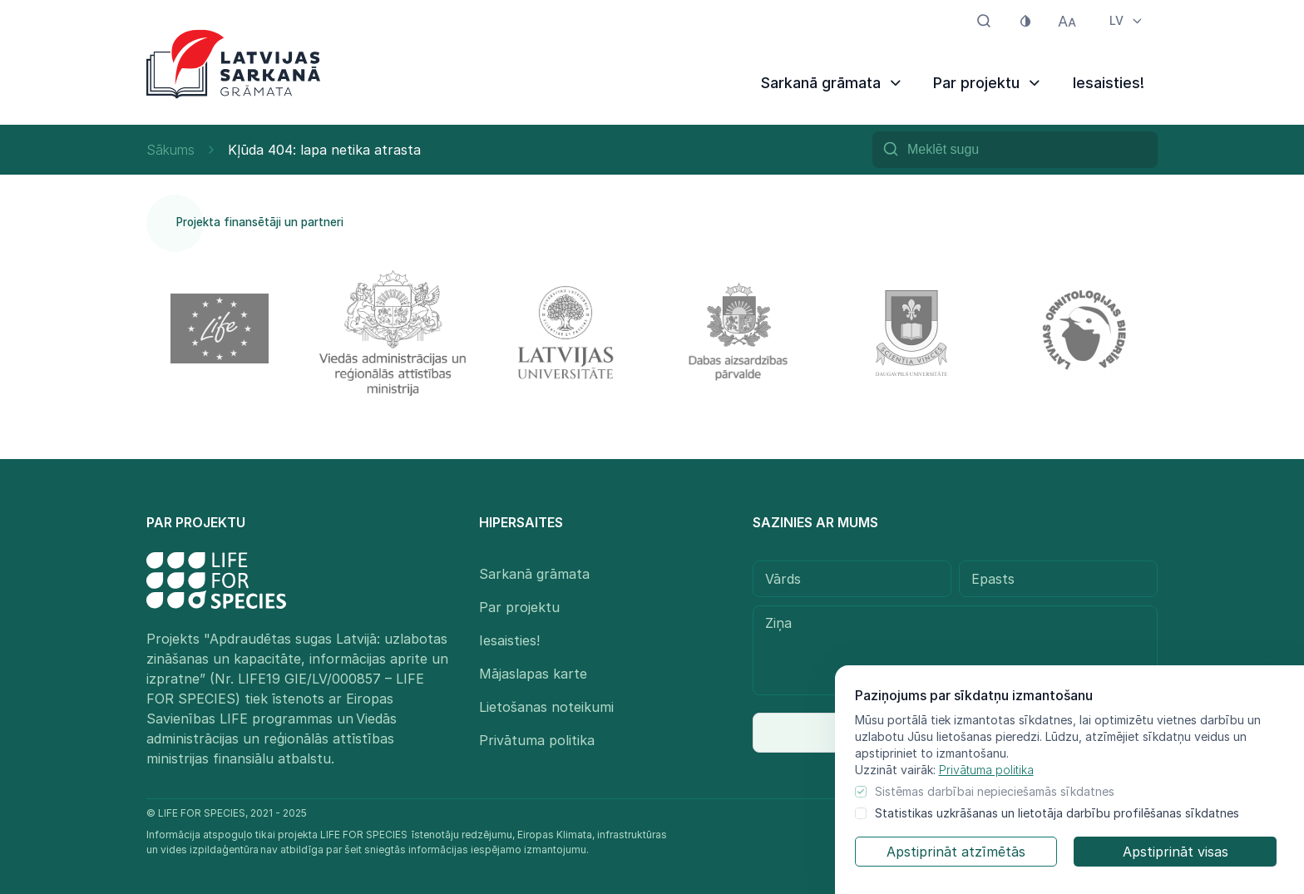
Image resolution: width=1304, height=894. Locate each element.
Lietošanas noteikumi (546, 707)
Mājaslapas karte (533, 673)
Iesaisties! (1108, 82)
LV (1126, 20)
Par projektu (988, 82)
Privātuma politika (986, 770)
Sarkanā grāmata (832, 82)
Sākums (170, 149)
